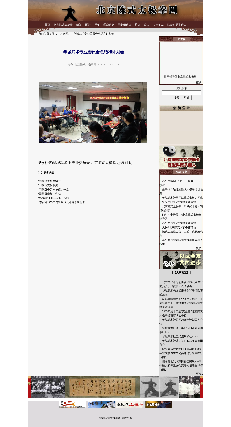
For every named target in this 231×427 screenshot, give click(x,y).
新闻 (79, 24)
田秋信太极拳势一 (50, 180)
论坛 (146, 24)
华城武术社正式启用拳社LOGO (180, 336)
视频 (97, 24)
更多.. (199, 82)
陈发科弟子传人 (176, 24)
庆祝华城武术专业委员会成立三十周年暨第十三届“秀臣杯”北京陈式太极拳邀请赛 (181, 303)
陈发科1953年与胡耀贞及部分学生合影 (62, 202)
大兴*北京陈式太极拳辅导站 (179, 227)
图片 (88, 24)
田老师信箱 (124, 24)
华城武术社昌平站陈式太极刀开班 (182, 197)
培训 (137, 24)
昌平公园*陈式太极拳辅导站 (179, 223)
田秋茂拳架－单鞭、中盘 (54, 189)
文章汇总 (158, 24)
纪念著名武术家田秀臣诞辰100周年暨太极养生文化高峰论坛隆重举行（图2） (181, 365)
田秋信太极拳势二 (50, 185)
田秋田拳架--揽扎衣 (50, 193)
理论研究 (108, 24)
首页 (47, 24)
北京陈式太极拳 (63, 24)
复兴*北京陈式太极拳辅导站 (179, 202)
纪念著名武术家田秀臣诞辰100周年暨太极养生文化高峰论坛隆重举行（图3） (181, 353)
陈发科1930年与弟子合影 (54, 198)
